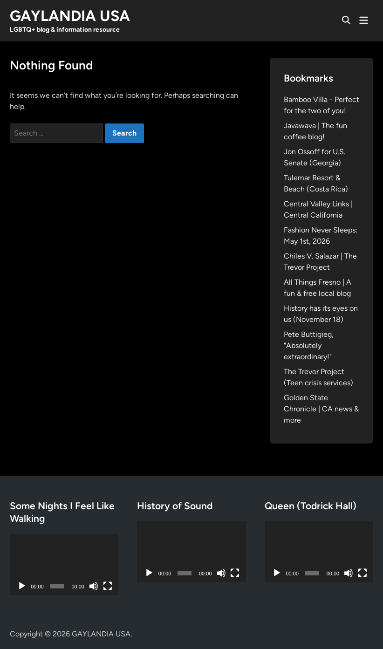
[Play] (22, 586)
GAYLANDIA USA (70, 16)
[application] (64, 564)
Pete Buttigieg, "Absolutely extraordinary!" (309, 345)
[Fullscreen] (107, 586)
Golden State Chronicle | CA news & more (321, 408)
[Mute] (93, 586)
